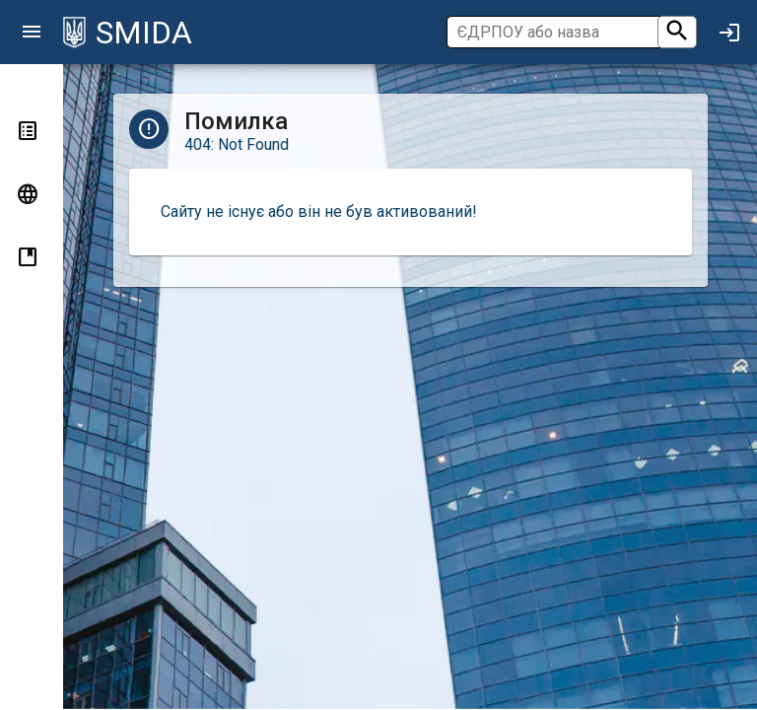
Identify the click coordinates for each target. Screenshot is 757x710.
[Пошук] (570, 32)
